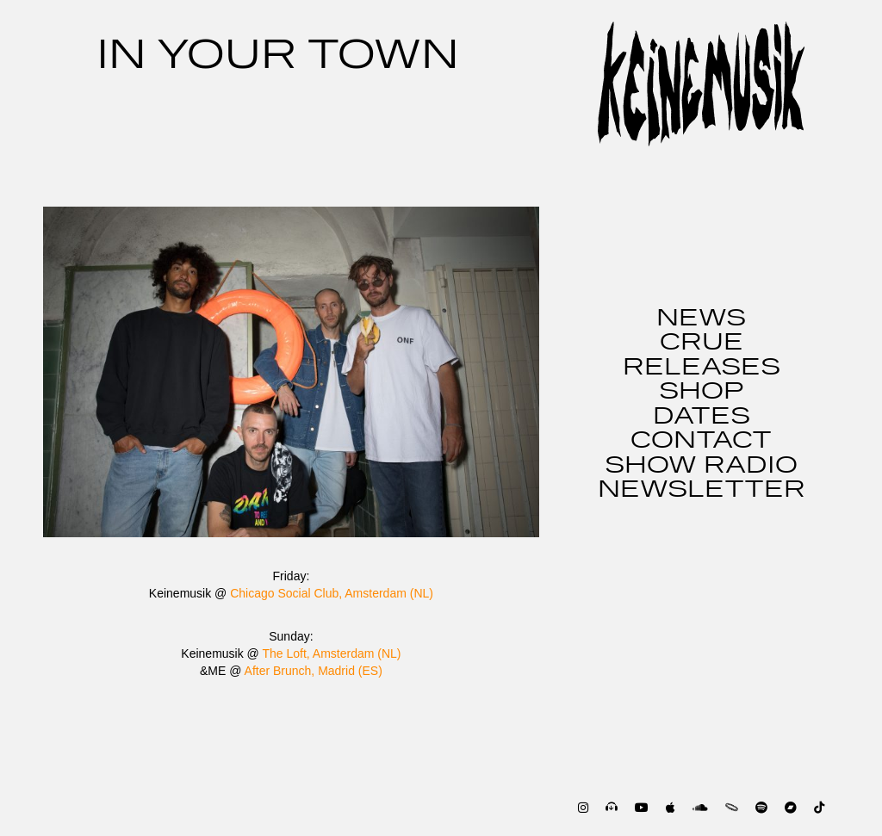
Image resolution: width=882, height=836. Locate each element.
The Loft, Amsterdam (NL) (331, 653)
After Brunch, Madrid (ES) (313, 671)
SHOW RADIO (701, 466)
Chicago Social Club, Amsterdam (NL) (331, 593)
